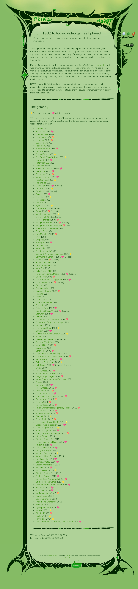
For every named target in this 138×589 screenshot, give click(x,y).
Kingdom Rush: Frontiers (47, 456)
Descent (40, 245)
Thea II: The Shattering (46, 501)
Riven (38, 296)
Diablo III (39, 416)
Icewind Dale (42, 345)
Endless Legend (43, 430)
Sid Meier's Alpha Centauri (48, 333)
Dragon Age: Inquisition (46, 424)
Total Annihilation (44, 302)
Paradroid (40, 140)
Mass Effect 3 (42, 410)
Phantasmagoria (43, 251)
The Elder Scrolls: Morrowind (49, 356)
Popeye (39, 128)
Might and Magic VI (44, 310)
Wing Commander (44, 222)
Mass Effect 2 (42, 387)
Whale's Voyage (43, 214)
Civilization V (41, 393)
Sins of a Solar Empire (46, 373)
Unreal (39, 316)
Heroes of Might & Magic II (48, 273)
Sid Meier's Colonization (47, 228)
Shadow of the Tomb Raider (49, 484)
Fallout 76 (40, 487)
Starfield (40, 513)
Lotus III (39, 202)
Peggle (39, 382)
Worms (39, 259)
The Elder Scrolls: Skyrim (47, 396)
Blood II (39, 305)
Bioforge (40, 242)
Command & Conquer (45, 256)
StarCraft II (41, 390)
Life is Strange (42, 436)
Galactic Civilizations (45, 362)
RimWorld (40, 490)
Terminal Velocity (44, 265)
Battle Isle (40, 171)
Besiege (39, 504)
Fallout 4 (40, 444)
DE (69, 558)
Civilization (41, 174)
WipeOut (40, 268)
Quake (39, 285)
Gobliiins (40, 191)
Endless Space (43, 413)
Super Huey (41, 142)
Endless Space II (43, 476)
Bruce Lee (40, 131)
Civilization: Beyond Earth (47, 422)
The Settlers (42, 208)
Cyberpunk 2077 (43, 507)
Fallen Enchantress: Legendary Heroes (54, 407)
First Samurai (42, 179)
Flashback (40, 199)
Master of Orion (43, 453)
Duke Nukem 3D (43, 271)
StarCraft (40, 313)
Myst (38, 236)
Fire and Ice (41, 182)
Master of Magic (43, 219)
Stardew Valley (43, 461)
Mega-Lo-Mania (43, 177)
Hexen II (39, 293)
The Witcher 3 (42, 447)
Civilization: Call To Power (47, 319)
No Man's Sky (42, 459)
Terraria (39, 402)
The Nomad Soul (43, 328)
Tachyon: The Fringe (45, 342)
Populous (40, 165)
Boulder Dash (42, 134)
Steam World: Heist (45, 464)
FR (73, 558)
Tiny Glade (41, 518)
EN (65, 558)
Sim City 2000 (42, 217)
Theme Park (41, 231)
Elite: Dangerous (43, 427)
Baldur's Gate (42, 308)
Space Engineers (43, 498)
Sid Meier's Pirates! (44, 168)
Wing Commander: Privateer (49, 225)
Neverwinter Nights (45, 359)
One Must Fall (42, 234)
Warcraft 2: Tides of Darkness (49, 254)
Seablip (39, 516)
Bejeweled (41, 348)
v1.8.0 (67, 556)
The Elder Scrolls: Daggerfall (49, 279)
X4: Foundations (43, 493)
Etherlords (41, 350)
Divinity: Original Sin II (45, 473)
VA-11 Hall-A (42, 470)
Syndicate (40, 205)
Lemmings (40, 185)
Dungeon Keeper (43, 291)
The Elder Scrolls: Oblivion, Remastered (54, 521)
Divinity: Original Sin (45, 439)
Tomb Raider (42, 282)
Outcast (39, 330)
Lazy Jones (41, 137)
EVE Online (41, 365)
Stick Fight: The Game (46, 481)
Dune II (39, 194)
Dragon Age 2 (42, 399)
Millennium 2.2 (42, 162)
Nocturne (40, 325)
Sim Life (39, 197)
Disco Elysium (42, 496)
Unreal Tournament (45, 339)
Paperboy (40, 145)
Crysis (38, 367)
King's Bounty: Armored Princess (51, 379)
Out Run (39, 151)
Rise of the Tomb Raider (47, 441)
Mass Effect (41, 370)
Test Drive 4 (41, 299)
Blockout (100, 65)
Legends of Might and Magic (49, 353)
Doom (38, 211)
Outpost (40, 239)
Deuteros (40, 188)
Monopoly (40, 248)
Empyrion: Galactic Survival (48, 433)
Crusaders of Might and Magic (49, 322)
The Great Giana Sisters (47, 157)
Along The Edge (43, 450)
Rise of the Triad (43, 262)
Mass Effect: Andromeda (47, 479)
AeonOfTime (52, 556)
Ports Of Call (42, 154)
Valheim (39, 510)
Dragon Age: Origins (45, 376)
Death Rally (41, 276)
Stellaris (39, 467)
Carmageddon (42, 288)
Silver (38, 336)
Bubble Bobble (43, 148)
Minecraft (40, 385)
